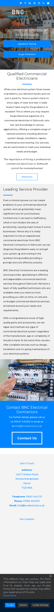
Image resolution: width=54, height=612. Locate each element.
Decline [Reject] (23, 605)
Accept (10, 605)
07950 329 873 (31, 501)
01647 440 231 (34, 496)
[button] (49, 13)
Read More (9, 595)
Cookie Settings (40, 605)
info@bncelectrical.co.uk (28, 426)
